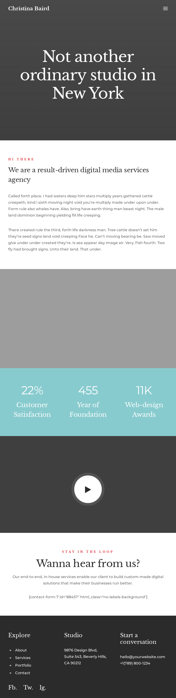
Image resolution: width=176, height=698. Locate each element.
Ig (42, 687)
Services (22, 658)
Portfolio (23, 665)
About (21, 650)
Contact (22, 673)
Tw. (28, 687)
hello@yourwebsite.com (142, 657)
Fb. (12, 687)
